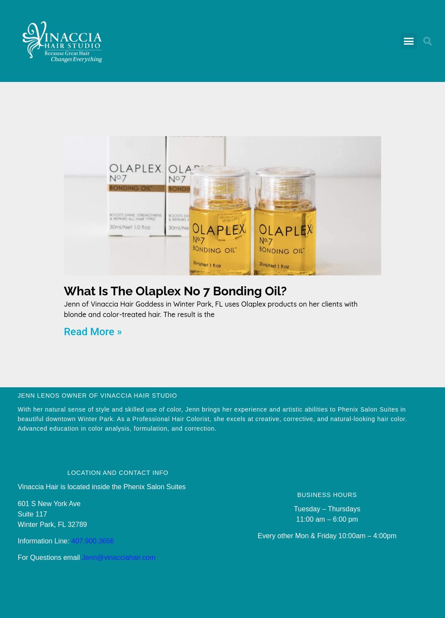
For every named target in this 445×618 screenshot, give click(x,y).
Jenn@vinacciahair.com (118, 557)
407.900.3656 (92, 541)
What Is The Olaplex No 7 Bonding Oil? (175, 291)
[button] (409, 41)
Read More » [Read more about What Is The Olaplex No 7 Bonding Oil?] (93, 332)
